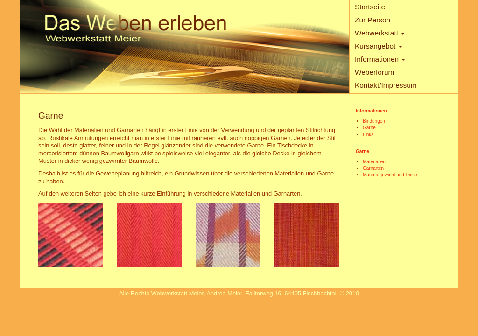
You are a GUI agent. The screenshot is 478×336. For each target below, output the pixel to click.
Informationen (380, 59)
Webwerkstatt (380, 33)
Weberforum (374, 72)
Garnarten (373, 168)
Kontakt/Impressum (386, 85)
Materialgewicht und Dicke (390, 174)
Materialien (374, 161)
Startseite (370, 7)
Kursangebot (378, 46)
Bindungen (374, 121)
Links (368, 134)
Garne (369, 127)
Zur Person (372, 20)
